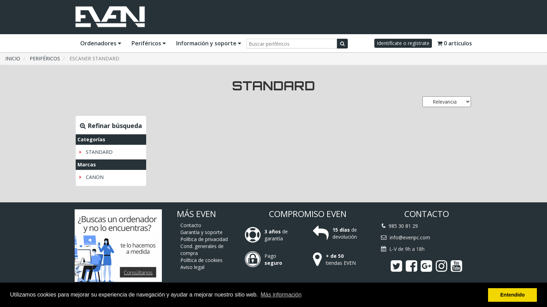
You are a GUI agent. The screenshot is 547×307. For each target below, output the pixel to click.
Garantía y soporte (201, 232)
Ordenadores (100, 43)
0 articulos (454, 43)
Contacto (190, 225)
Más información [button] (281, 295)
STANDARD (99, 152)
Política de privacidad (204, 239)
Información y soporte (208, 43)
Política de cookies (201, 260)
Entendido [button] (512, 295)
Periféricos (149, 43)
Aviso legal (192, 267)
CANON (95, 177)
